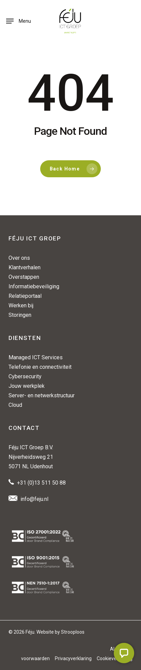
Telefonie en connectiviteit (40, 367)
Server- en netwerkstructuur (42, 395)
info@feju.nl (34, 499)
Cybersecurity (25, 376)
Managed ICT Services (36, 357)
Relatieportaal (25, 296)
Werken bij (21, 305)
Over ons (19, 258)
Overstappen (24, 277)
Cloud (15, 405)
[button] (18, 21)
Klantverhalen (25, 267)
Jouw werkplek (27, 386)
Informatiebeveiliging (34, 286)
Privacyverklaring (73, 658)
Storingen (20, 315)
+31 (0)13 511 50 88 (41, 482)
